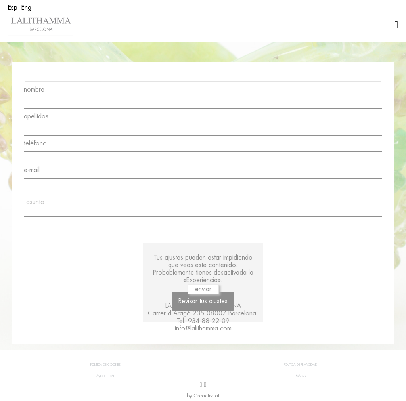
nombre (34, 89)
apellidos (36, 116)
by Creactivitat (203, 395)
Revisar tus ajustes (203, 301)
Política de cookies (105, 364)
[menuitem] (12, 7)
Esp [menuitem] (12, 7)
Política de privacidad (300, 364)
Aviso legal (105, 376)
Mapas (301, 376)
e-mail (32, 170)
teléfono (35, 143)
